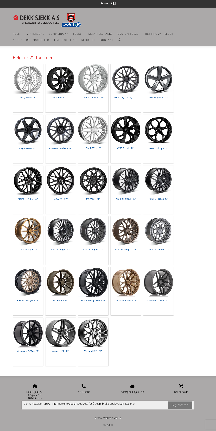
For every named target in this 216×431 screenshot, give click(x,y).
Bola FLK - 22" (60, 300)
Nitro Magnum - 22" (158, 97)
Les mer (130, 403)
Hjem (17, 33)
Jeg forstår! (180, 405)
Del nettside (181, 389)
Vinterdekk (35, 33)
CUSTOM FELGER (129, 33)
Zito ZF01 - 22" (93, 148)
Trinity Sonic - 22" (28, 97)
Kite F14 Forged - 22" (158, 249)
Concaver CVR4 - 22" (28, 351)
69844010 (84, 391)
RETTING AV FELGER (159, 33)
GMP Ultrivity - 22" (158, 148)
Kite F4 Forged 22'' (28, 249)
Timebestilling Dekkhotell (75, 40)
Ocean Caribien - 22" (93, 97)
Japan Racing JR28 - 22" (93, 300)
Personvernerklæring (108, 418)
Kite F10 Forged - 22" (126, 249)
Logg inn (108, 425)
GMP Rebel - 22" (125, 148)
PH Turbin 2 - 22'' (60, 97)
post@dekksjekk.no (132, 391)
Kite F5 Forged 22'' (60, 249)
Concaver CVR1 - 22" (126, 300)
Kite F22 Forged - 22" (28, 300)
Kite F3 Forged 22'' (158, 199)
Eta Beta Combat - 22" (60, 148)
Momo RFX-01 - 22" (28, 199)
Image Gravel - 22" (27, 148)
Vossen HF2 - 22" (93, 351)
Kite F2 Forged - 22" (126, 199)
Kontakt (106, 40)
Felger (78, 33)
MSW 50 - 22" (61, 199)
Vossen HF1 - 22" (60, 351)
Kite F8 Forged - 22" (93, 249)
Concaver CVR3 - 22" (158, 300)
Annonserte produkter (31, 40)
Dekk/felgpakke (100, 33)
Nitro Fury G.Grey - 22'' (125, 97)
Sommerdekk (58, 33)
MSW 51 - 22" (93, 199)
